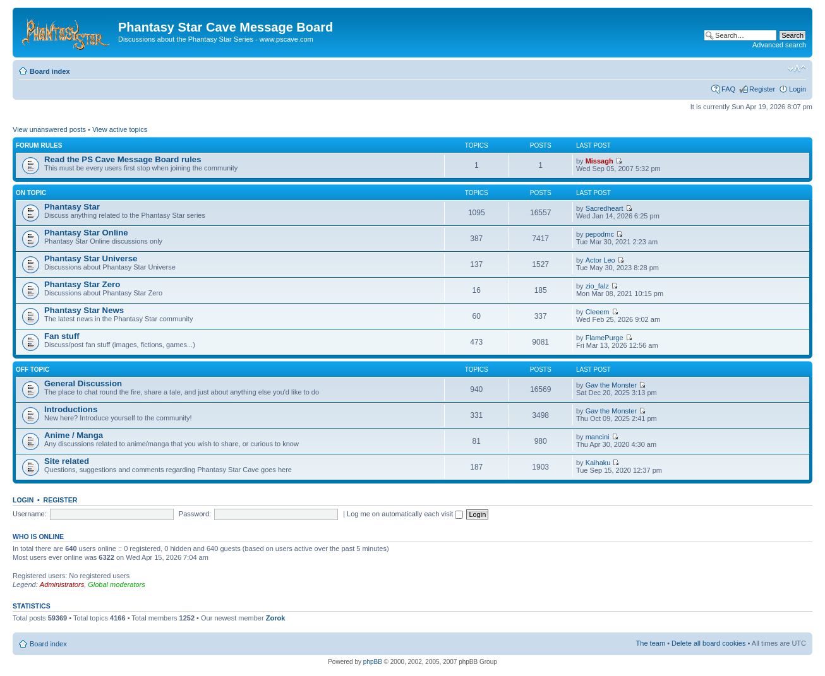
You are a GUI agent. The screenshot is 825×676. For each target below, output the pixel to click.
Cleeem (598, 312)
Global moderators (116, 584)
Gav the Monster (611, 385)
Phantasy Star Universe (90, 258)
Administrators (62, 584)
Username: (30, 514)
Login (797, 89)
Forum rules (39, 145)
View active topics (119, 129)
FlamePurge (604, 337)
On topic (31, 192)
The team (650, 643)
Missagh (599, 161)
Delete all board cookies (708, 643)
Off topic (32, 369)
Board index (50, 71)
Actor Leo (600, 260)
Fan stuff (62, 336)
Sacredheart (604, 208)
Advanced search (779, 45)
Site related (66, 461)
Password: (195, 514)
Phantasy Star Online (86, 232)
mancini (598, 437)
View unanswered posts (49, 129)
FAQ (728, 89)
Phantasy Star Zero (82, 284)
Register (762, 89)
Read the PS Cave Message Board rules (122, 159)
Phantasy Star (72, 206)
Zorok (276, 618)
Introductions (70, 409)
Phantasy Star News (84, 310)
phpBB (372, 661)
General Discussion (83, 383)
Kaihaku (598, 462)
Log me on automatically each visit (405, 514)
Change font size (797, 68)
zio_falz (597, 286)
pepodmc (600, 234)
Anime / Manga (73, 435)
